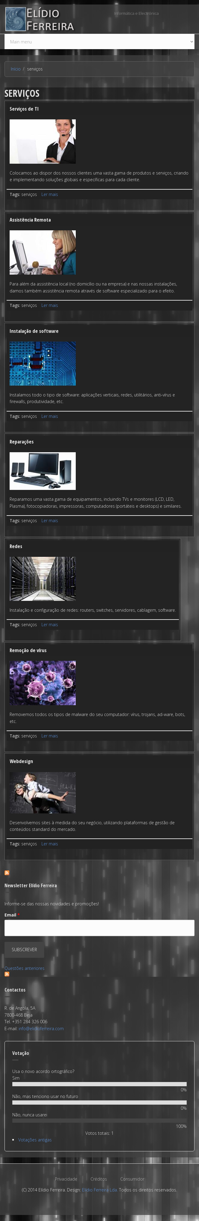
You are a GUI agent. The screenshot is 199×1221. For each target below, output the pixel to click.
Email (12, 915)
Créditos (98, 1179)
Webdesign (21, 761)
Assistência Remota (30, 219)
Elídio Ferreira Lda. (100, 1190)
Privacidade (66, 1179)
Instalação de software (34, 330)
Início (16, 69)
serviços (29, 194)
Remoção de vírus (28, 650)
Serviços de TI (24, 108)
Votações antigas (35, 1140)
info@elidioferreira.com (41, 1028)
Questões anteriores (24, 968)
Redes (16, 546)
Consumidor (132, 1179)
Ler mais (49, 194)
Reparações (22, 441)
